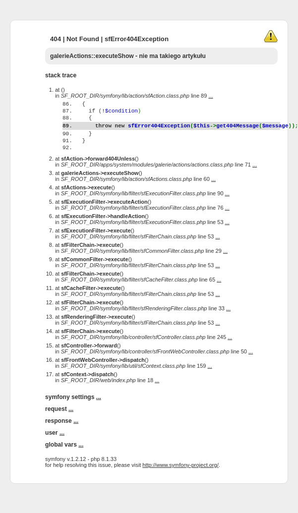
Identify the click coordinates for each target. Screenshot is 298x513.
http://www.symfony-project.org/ (180, 484)
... (210, 96)
